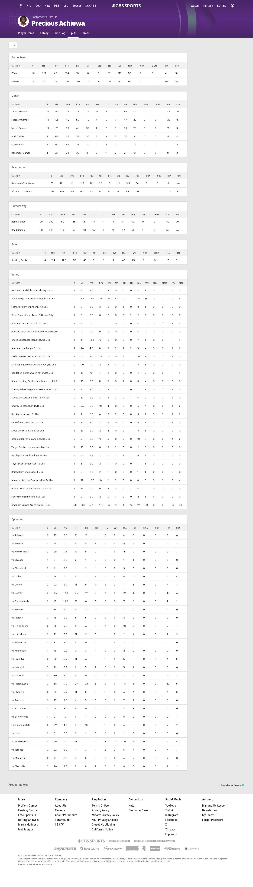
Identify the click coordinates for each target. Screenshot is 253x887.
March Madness (28, 824)
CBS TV (59, 824)
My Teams (208, 815)
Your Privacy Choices (105, 820)
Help (131, 805)
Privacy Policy (100, 810)
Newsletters (210, 810)
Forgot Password (212, 820)
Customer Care (138, 810)
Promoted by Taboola (233, 785)
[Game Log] (59, 33)
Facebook (171, 820)
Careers (60, 810)
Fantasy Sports (27, 810)
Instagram (171, 815)
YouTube (170, 805)
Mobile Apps (26, 829)
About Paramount (66, 815)
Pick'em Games (28, 805)
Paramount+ (63, 820)
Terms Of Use (100, 805)
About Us (60, 805)
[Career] (85, 33)
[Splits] (73, 33)
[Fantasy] (43, 33)
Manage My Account (214, 805)
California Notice (102, 829)
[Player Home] (26, 33)
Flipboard (171, 834)
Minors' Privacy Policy (105, 815)
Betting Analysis (28, 820)
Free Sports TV (27, 815)
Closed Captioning (103, 824)
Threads (170, 829)
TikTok (169, 810)
